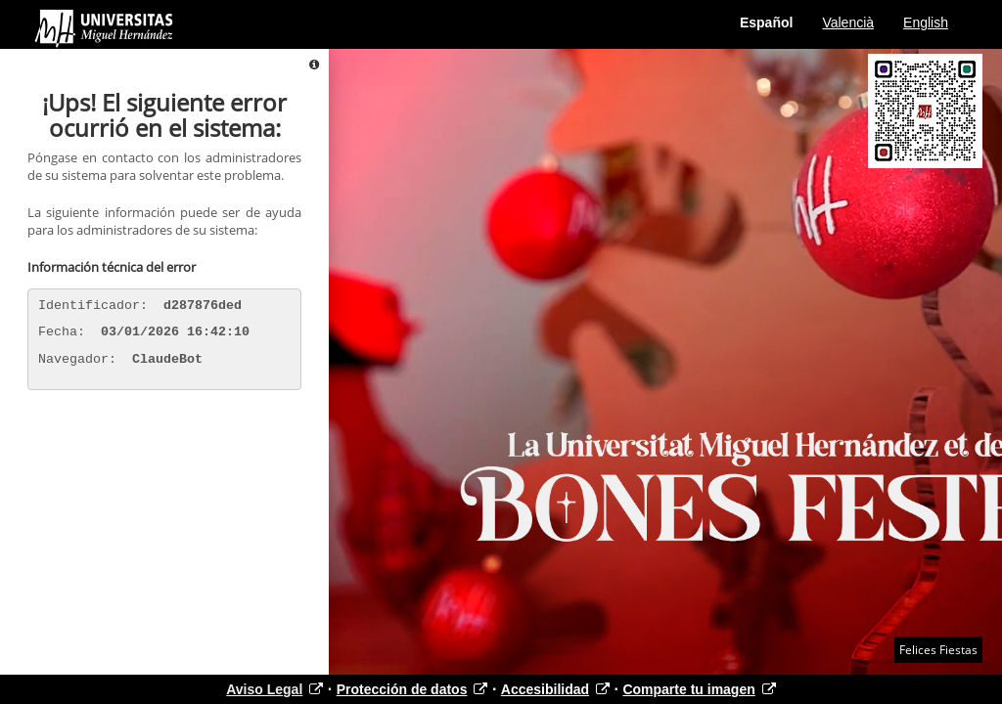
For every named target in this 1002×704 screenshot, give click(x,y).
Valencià (848, 22)
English (925, 22)
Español (766, 22)
